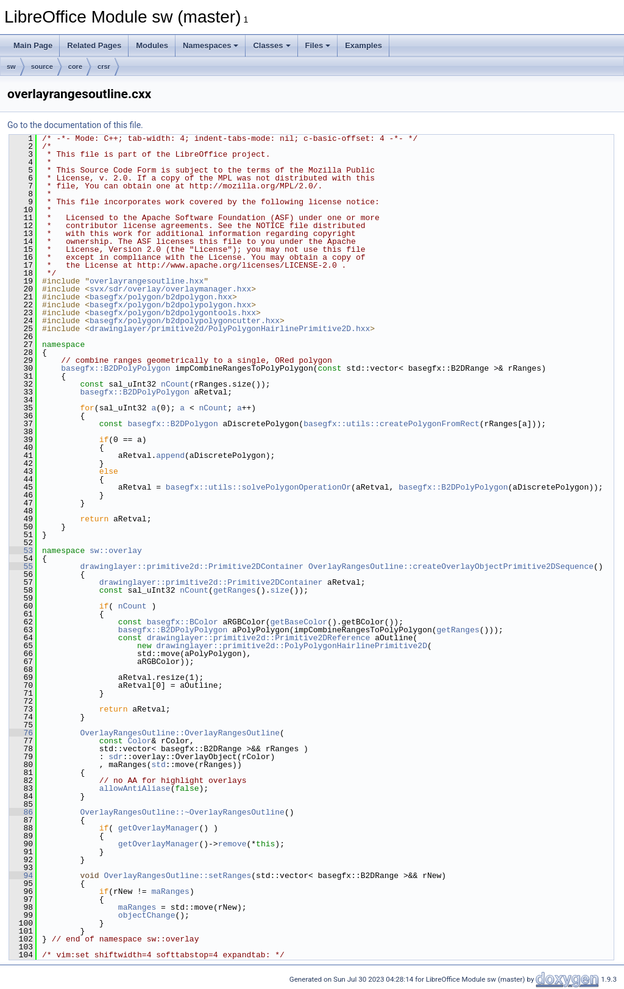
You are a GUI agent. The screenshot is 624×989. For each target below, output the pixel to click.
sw (11, 66)
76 (21, 732)
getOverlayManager (158, 828)
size (279, 590)
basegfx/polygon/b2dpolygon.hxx (161, 296)
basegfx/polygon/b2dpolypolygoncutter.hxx (185, 320)
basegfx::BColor (182, 621)
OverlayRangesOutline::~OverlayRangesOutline (182, 812)
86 (21, 812)
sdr (115, 756)
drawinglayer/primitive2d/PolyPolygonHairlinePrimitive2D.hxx (230, 328)
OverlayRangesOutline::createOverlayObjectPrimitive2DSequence (451, 566)
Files (318, 45)
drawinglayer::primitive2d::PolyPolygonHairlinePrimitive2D (291, 645)
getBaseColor (298, 621)
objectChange (147, 915)
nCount (175, 384)
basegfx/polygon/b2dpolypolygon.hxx (170, 304)
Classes (271, 45)
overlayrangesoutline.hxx (147, 281)
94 (21, 875)
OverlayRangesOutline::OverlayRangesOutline (180, 732)
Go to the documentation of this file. (75, 125)
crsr (104, 66)
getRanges (234, 590)
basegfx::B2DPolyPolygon (115, 368)
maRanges (170, 891)
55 (21, 566)
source (42, 66)
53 (21, 550)
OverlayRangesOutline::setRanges (177, 875)
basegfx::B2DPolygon (172, 423)
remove (232, 843)
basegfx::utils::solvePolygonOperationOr (258, 487)
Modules (152, 45)
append (170, 455)
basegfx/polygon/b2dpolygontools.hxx (173, 312)
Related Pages (94, 45)
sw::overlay (116, 550)
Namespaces (211, 45)
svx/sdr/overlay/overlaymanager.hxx (170, 289)
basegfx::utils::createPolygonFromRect (391, 423)
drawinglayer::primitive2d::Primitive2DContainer (191, 566)
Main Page (32, 45)
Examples (363, 45)
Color (139, 740)
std (158, 764)
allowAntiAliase (135, 788)
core (75, 66)
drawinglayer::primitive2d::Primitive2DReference (258, 637)
